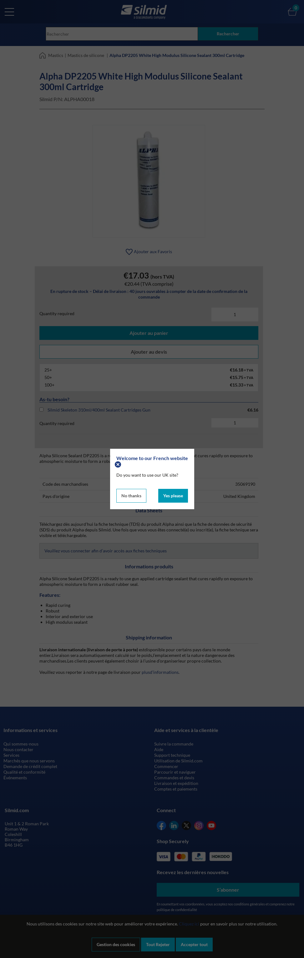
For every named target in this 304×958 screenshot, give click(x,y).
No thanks (131, 495)
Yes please (173, 495)
